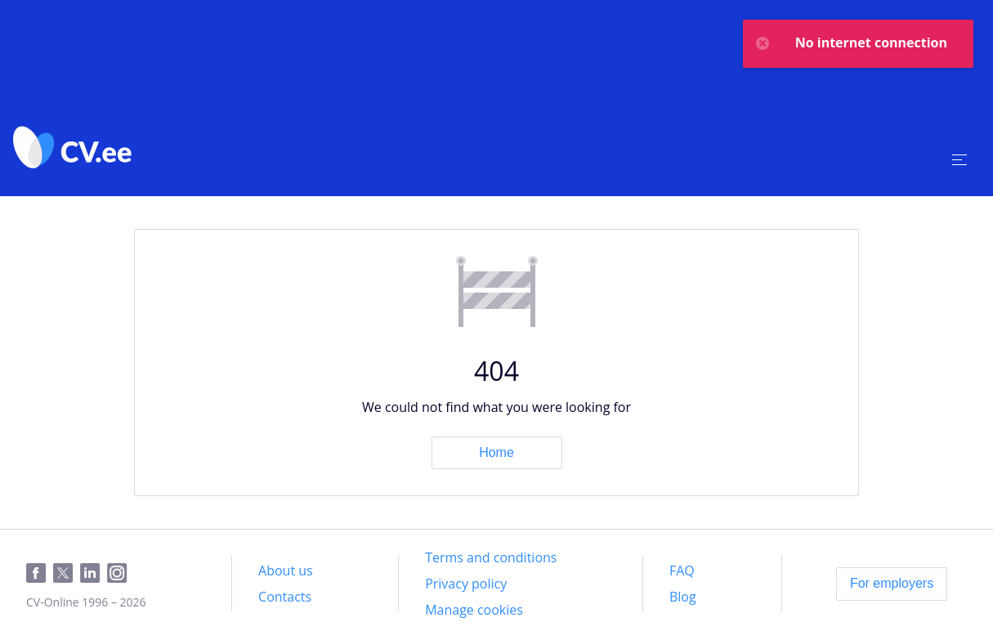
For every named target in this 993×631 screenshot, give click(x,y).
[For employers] (891, 583)
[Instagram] (120, 574)
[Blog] (682, 597)
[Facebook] (39, 574)
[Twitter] (66, 574)
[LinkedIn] (93, 574)
